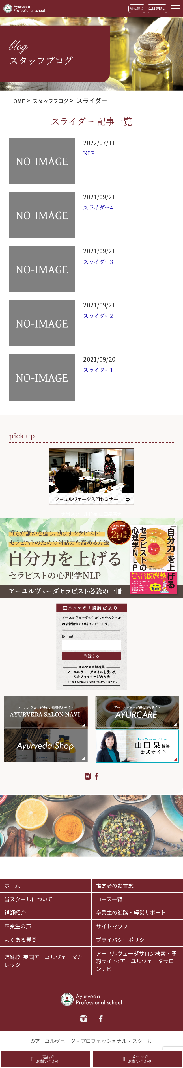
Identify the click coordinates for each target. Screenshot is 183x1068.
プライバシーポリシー (129, 934)
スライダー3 (101, 261)
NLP (90, 152)
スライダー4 (101, 207)
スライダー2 (101, 315)
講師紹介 (17, 899)
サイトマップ (115, 918)
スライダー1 (101, 369)
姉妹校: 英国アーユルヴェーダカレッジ (45, 958)
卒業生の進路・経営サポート (135, 898)
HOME (18, 100)
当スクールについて (33, 879)
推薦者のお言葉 (119, 864)
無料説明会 (157, 8)
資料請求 (137, 8)
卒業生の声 (20, 918)
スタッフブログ (57, 100)
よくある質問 (24, 934)
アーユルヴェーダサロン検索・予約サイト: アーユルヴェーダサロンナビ (137, 958)
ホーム (13, 864)
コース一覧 (112, 879)
